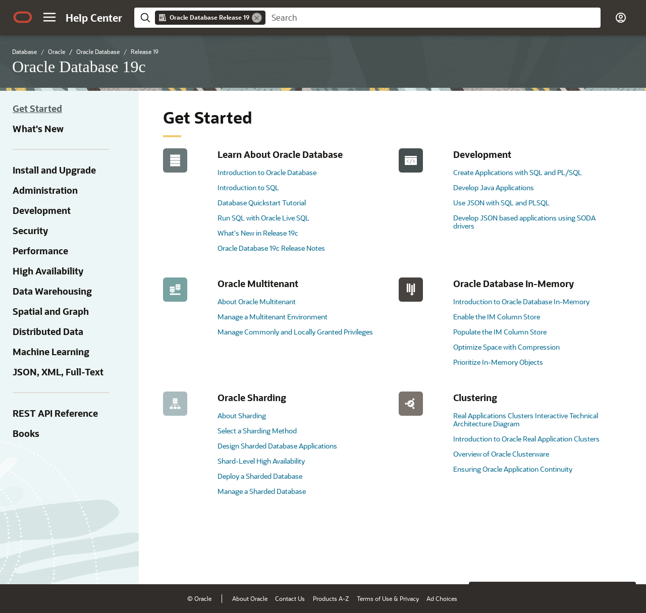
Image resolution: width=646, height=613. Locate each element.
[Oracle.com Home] (22, 17)
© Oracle (199, 598)
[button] (49, 17)
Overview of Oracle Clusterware (501, 454)
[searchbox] (433, 18)
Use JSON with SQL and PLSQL (501, 202)
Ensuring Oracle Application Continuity (512, 469)
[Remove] (256, 17)
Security (30, 231)
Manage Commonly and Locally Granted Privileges (295, 332)
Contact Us (290, 598)
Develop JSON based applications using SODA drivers (524, 222)
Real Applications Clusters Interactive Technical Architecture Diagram (525, 419)
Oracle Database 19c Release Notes (271, 248)
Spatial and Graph (51, 311)
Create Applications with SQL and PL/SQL (517, 172)
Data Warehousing (52, 291)
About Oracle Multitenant (257, 301)
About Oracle (249, 598)
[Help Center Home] (94, 18)
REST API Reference (55, 413)
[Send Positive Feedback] (623, 561)
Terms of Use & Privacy (388, 598)
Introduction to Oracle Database (267, 172)
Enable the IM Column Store (496, 316)
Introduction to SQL (248, 187)
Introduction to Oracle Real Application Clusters (526, 438)
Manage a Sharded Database (262, 491)
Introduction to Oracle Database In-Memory (521, 301)
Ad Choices (441, 598)
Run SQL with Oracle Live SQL (263, 217)
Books (26, 433)
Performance (40, 251)
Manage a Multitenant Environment (273, 316)
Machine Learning (51, 352)
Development (42, 210)
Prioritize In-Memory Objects (498, 362)
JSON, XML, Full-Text (58, 372)
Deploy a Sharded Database (260, 476)
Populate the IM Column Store (500, 332)
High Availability (48, 271)
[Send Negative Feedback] (596, 561)
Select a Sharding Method (257, 430)
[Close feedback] (482, 561)
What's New (38, 129)
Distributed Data (48, 331)
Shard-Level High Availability (261, 461)
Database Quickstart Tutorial (262, 202)
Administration (45, 190)
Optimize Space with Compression (506, 347)
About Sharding (242, 415)
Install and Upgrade (54, 170)
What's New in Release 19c (258, 233)
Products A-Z (331, 598)
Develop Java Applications (493, 187)
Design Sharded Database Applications (277, 446)
